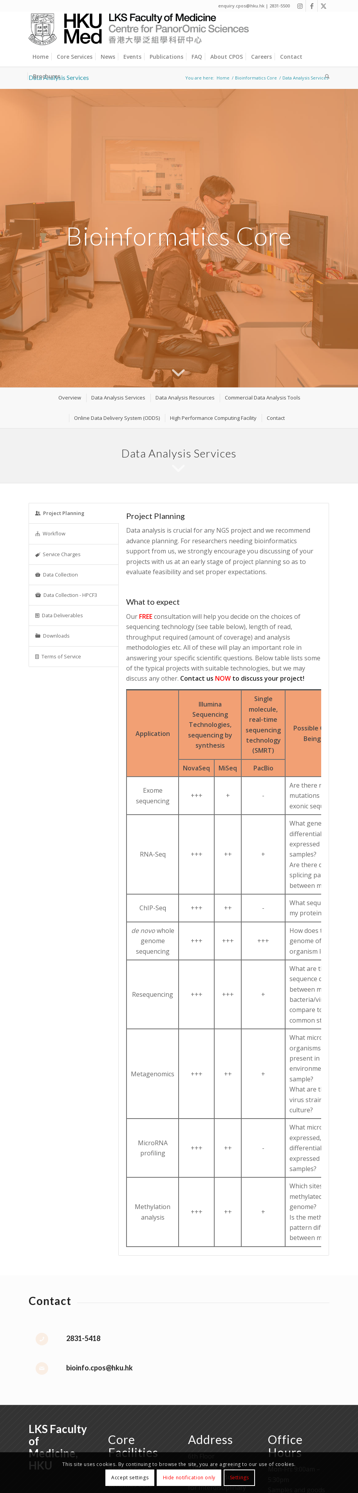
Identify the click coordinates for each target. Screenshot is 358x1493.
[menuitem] (40, 57)
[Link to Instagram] (300, 6)
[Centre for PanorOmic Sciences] (139, 29)
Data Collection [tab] (56, 574)
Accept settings (129, 1477)
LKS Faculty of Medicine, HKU (58, 1446)
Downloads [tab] (52, 635)
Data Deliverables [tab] (59, 615)
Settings (239, 1477)
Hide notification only (189, 1477)
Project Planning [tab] (59, 513)
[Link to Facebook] (311, 6)
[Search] (325, 76)
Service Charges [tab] (58, 554)
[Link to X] (323, 6)
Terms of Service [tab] (58, 656)
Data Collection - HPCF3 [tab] (66, 594)
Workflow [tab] (50, 533)
